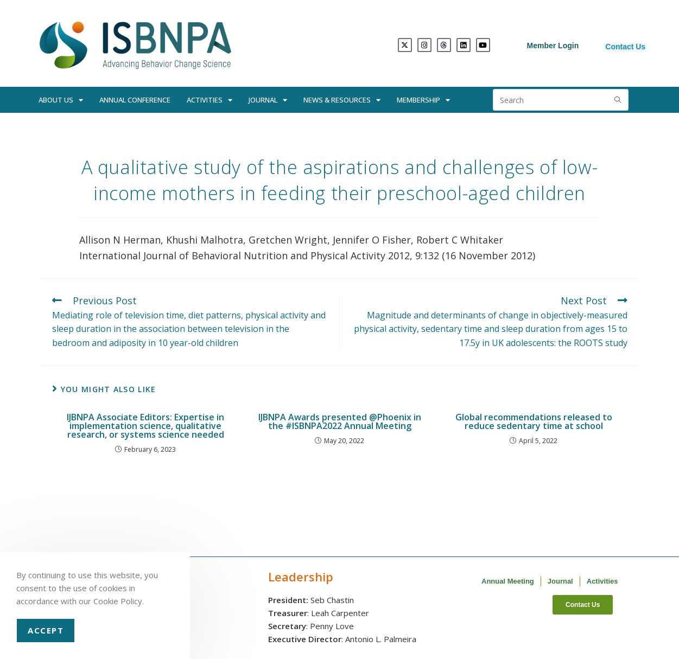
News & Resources (341, 100)
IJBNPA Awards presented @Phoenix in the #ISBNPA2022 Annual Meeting (339, 421)
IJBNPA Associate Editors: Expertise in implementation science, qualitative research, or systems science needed (145, 426)
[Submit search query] (618, 100)
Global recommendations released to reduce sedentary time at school (533, 421)
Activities (209, 100)
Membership (423, 100)
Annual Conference (134, 100)
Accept (46, 630)
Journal (268, 100)
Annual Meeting (507, 581)
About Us (61, 100)
